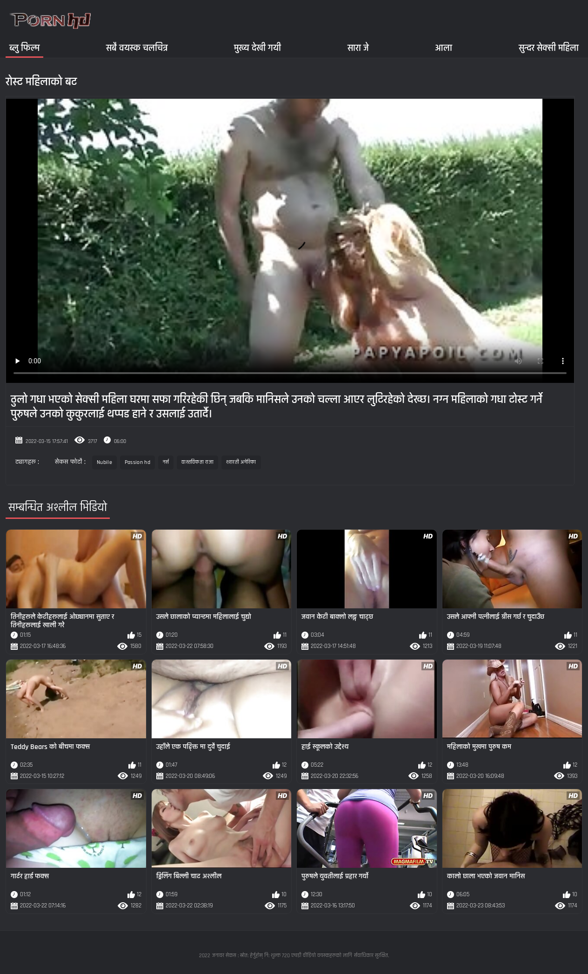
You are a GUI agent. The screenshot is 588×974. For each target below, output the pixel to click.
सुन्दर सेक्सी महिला (549, 47)
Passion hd (137, 462)
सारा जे (358, 47)
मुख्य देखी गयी (257, 47)
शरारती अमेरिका (241, 462)
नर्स (166, 462)
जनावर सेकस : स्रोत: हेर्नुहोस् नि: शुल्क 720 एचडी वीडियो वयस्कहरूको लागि (282, 955)
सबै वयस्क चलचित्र (137, 47)
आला (443, 47)
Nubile (104, 462)
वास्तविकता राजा (197, 462)
